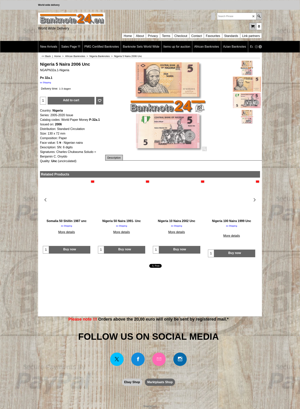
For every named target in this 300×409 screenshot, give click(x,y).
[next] (260, 46)
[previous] (256, 46)
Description (114, 157)
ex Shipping (45, 82)
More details (66, 232)
